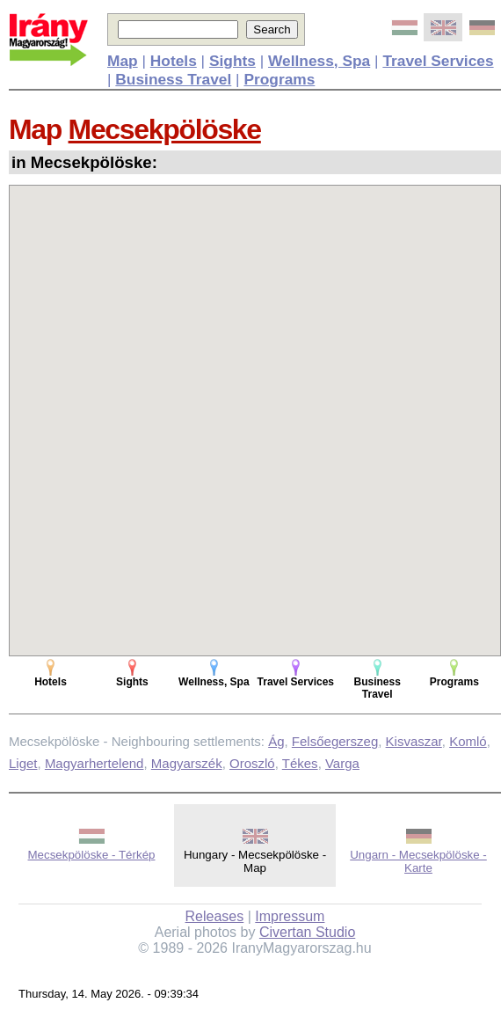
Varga (342, 763)
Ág (276, 741)
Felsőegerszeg (335, 741)
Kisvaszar (414, 741)
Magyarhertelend (94, 763)
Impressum (289, 916)
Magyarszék (186, 763)
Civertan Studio (307, 932)
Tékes (300, 763)
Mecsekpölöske (165, 129)
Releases (214, 916)
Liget (23, 763)
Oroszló (252, 763)
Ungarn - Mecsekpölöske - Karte (418, 861)
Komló (468, 741)
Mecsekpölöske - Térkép (92, 854)
